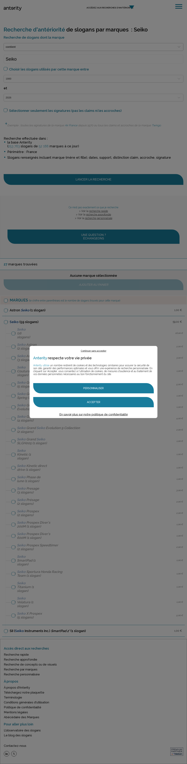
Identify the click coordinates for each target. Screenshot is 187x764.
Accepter (93, 402)
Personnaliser (93, 388)
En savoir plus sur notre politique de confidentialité (93, 414)
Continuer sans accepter (93, 351)
